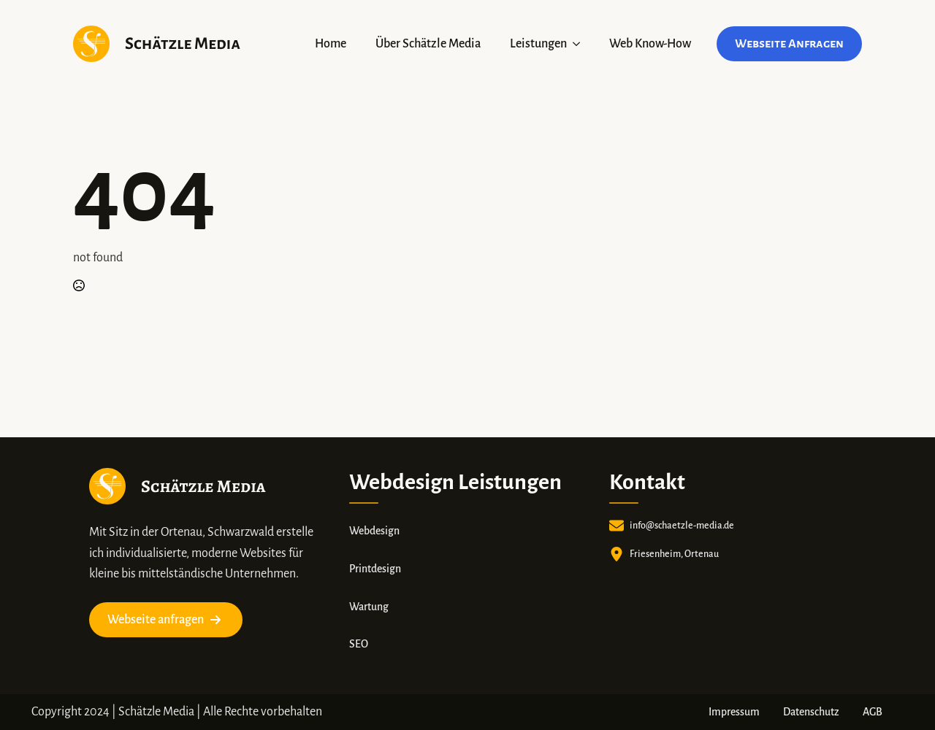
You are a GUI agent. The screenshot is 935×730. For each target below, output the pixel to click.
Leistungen (538, 43)
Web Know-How (650, 43)
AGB (872, 712)
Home (330, 43)
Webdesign (374, 531)
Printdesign (375, 569)
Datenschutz (811, 712)
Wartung (369, 606)
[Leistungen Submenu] (581, 44)
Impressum (734, 712)
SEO (358, 644)
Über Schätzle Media (428, 43)
